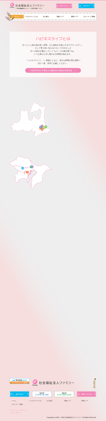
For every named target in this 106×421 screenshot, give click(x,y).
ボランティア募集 (89, 16)
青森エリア (60, 16)
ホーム (17, 16)
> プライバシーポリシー (18, 410)
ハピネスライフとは (31, 16)
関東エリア (74, 16)
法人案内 (46, 16)
